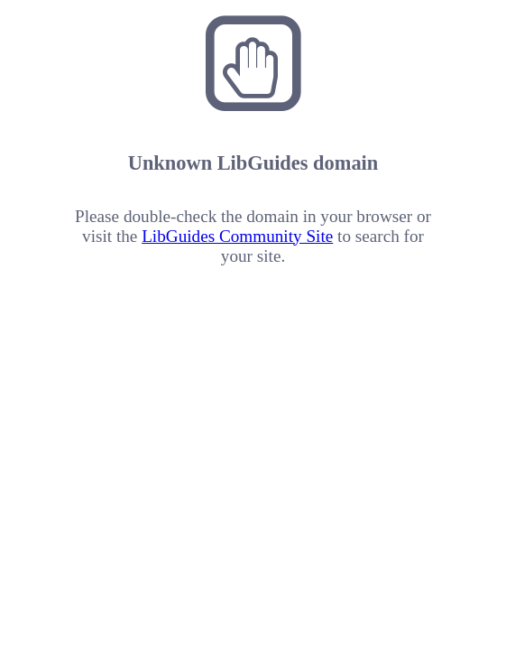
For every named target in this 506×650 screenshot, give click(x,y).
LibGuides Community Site (237, 236)
